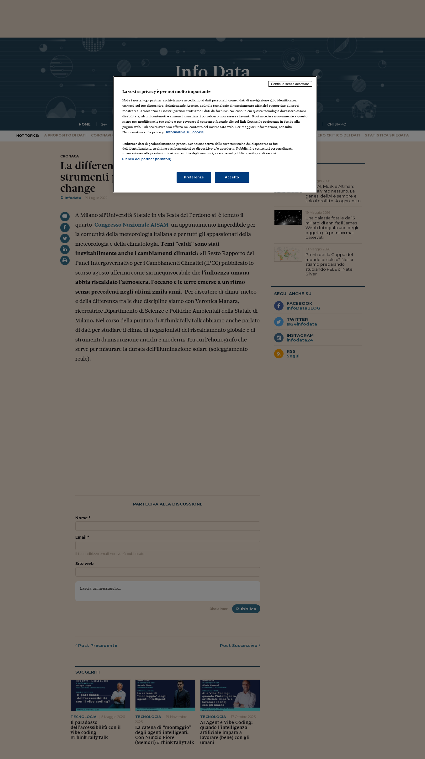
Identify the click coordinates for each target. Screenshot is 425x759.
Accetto (232, 177)
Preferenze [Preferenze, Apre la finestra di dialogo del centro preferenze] (194, 177)
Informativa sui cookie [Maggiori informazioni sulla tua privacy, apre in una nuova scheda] (185, 132)
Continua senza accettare (290, 84)
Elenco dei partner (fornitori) (147, 159)
